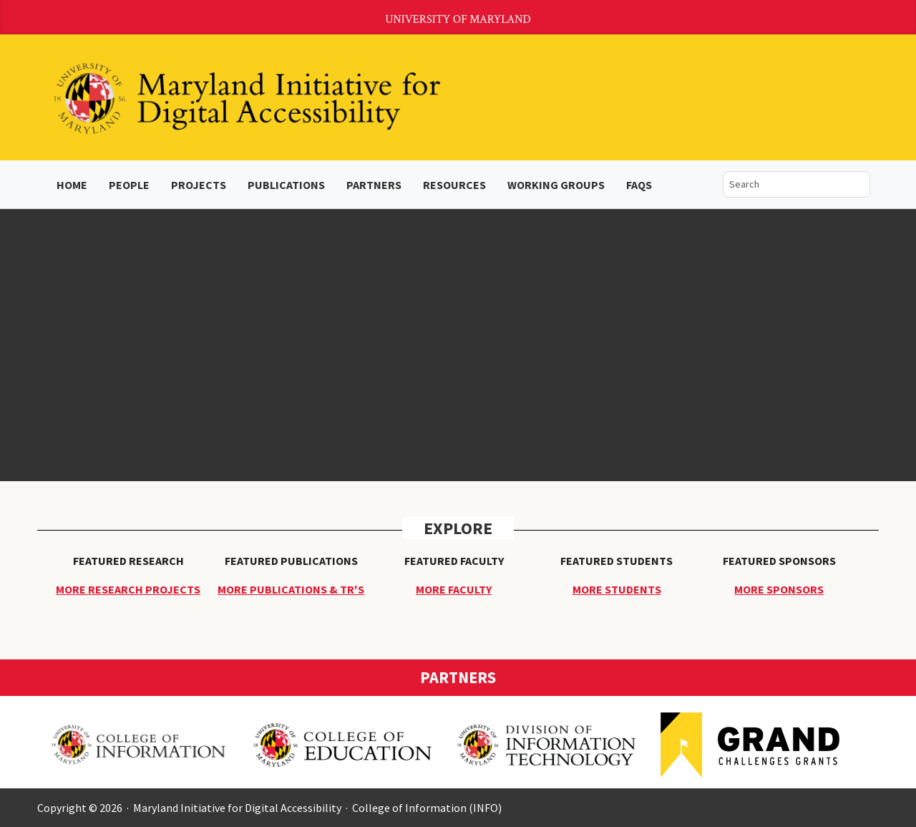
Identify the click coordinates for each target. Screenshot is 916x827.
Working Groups (556, 185)
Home (72, 185)
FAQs (639, 185)
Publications (286, 185)
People (129, 185)
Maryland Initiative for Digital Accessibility (237, 808)
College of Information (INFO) (427, 808)
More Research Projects (128, 589)
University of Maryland (458, 19)
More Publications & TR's (291, 589)
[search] (786, 184)
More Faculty (454, 589)
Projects (198, 185)
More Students (616, 589)
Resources (454, 185)
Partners (373, 185)
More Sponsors (779, 589)
